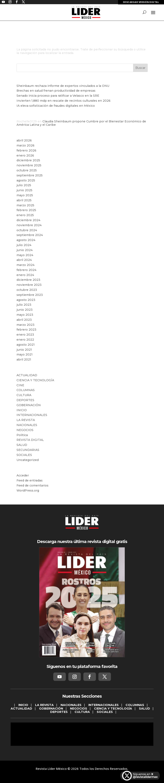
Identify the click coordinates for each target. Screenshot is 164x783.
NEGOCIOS (25, 430)
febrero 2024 (26, 270)
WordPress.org (28, 490)
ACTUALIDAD (27, 375)
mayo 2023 (25, 315)
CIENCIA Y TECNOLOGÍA (35, 380)
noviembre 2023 (29, 285)
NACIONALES (27, 425)
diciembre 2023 (28, 280)
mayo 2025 (25, 195)
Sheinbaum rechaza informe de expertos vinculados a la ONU (63, 86)
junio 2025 (24, 190)
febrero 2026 (26, 150)
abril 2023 (24, 320)
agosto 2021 (26, 345)
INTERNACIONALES (32, 415)
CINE (20, 385)
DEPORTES (25, 400)
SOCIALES (24, 455)
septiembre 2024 (30, 235)
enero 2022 (25, 339)
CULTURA (24, 395)
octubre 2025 (27, 170)
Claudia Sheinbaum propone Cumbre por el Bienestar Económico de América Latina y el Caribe (81, 123)
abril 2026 (24, 140)
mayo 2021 (25, 354)
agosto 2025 (26, 180)
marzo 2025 (25, 205)
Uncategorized (28, 460)
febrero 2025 (26, 210)
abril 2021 (24, 359)
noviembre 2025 (29, 165)
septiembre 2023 (30, 295)
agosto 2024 (26, 240)
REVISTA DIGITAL (30, 440)
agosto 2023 (26, 300)
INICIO (22, 410)
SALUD (22, 445)
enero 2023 (25, 334)
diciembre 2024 (28, 220)
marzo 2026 (25, 145)
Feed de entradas (30, 480)
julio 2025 (24, 185)
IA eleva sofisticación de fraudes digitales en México (56, 106)
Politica (22, 435)
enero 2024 (25, 275)
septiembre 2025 (30, 175)
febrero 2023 (26, 329)
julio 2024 (24, 245)
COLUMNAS (26, 390)
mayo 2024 (25, 255)
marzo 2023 (25, 325)
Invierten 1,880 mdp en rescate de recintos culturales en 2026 (64, 101)
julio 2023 (24, 305)
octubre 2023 (27, 290)
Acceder (23, 475)
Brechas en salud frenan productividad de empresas (56, 90)
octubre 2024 (27, 230)
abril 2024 (24, 260)
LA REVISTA (26, 420)
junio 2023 (25, 310)
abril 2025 (24, 200)
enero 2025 (25, 215)
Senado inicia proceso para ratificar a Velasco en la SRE (58, 96)
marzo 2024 (25, 265)
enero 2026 (25, 155)
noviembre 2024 (29, 225)
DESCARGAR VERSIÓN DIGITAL (141, 2)
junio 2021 (24, 350)
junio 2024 (25, 250)
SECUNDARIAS (28, 450)
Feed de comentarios (32, 485)
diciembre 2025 (28, 160)
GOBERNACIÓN (29, 405)
